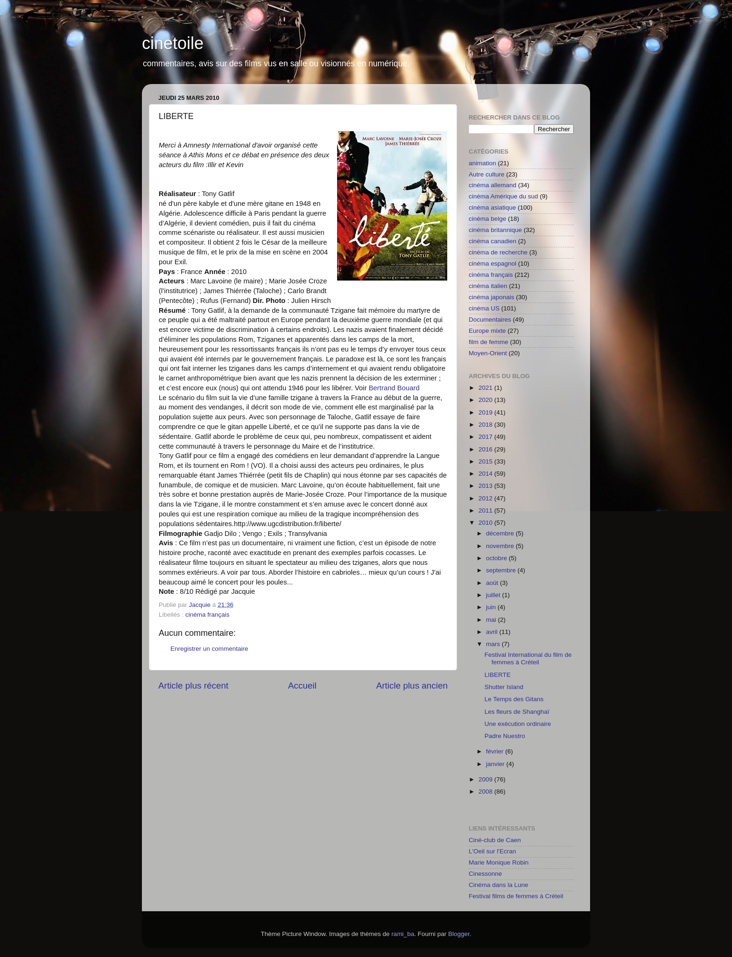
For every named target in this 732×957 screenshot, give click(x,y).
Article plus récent (193, 685)
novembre (501, 545)
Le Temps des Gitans (514, 699)
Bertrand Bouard (394, 388)
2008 (486, 791)
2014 (486, 473)
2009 (486, 779)
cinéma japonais (491, 297)
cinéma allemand (492, 185)
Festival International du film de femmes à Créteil (528, 658)
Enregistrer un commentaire (209, 648)
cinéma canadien (492, 241)
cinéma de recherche (498, 252)
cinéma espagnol (492, 263)
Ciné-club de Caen (495, 840)
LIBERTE (498, 674)
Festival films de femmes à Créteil (516, 896)
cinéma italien (488, 285)
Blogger (459, 933)
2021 (486, 387)
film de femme (488, 341)
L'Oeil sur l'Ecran (492, 851)
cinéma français (207, 614)
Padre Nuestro (505, 735)
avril (493, 631)
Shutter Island (504, 686)
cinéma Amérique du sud (503, 196)
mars (494, 643)
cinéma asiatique (492, 207)
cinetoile (173, 43)
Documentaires (490, 319)
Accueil (302, 685)
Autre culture (487, 174)
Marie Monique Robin (498, 862)
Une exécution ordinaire (518, 723)
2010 (486, 522)
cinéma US (484, 308)
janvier (496, 763)
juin (492, 607)
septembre (502, 570)
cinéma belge (487, 218)
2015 (486, 461)
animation (482, 163)
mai (492, 619)
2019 (486, 412)
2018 (486, 424)
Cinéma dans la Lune (498, 884)
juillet (494, 594)
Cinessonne (485, 873)
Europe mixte (487, 330)
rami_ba (402, 933)
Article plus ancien (412, 685)
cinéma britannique (495, 229)
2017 (486, 436)
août (493, 582)
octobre (497, 558)
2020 (486, 399)
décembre (501, 533)
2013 (486, 485)
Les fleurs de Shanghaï (517, 711)
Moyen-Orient (488, 353)
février (495, 751)
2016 (486, 449)
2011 (486, 510)
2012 (486, 498)
